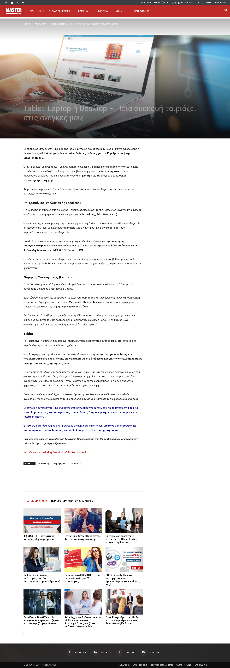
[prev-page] (25, 633)
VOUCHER (122, 11)
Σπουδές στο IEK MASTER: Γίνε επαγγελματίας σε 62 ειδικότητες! (82, 578)
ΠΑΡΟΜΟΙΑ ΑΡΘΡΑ (36, 501)
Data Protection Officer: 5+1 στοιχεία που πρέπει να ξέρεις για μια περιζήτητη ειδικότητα (41, 620)
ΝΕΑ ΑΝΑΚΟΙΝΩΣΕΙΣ (61, 11)
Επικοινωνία (221, 2)
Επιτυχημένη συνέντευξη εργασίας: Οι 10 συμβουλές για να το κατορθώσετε (123, 539)
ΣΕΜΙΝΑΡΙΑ (103, 11)
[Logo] (15, 11)
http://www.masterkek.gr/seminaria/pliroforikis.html (54, 452)
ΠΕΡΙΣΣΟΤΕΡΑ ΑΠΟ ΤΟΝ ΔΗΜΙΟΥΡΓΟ (72, 501)
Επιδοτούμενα (161, 2)
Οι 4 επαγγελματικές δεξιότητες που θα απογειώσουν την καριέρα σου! (41, 578)
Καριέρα (28, 100)
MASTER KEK (37, 11)
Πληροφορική (40, 23)
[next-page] (31, 633)
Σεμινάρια (146, 2)
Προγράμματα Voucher (182, 2)
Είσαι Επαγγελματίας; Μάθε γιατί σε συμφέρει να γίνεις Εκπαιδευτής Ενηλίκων (121, 620)
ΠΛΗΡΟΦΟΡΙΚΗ (143, 11)
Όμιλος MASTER (204, 2)
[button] (226, 10)
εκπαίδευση (43, 463)
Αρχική (26, 23)
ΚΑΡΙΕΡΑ (84, 11)
